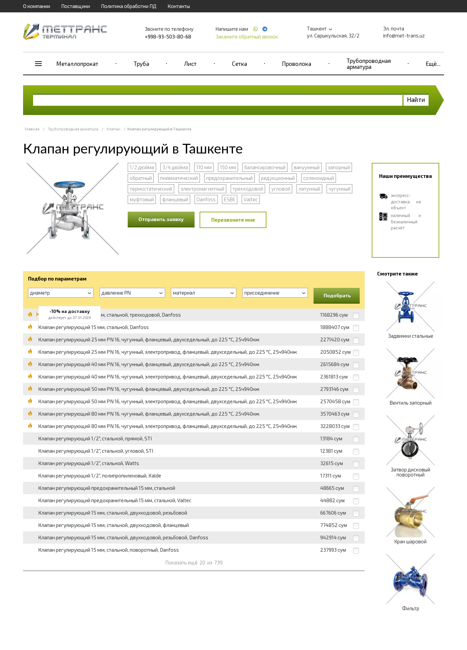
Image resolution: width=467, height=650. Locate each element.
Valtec (251, 199)
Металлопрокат (77, 64)
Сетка (239, 64)
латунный (309, 189)
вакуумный (307, 167)
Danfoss (206, 199)
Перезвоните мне (233, 220)
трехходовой (248, 189)
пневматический (179, 178)
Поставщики (75, 6)
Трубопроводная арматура (369, 64)
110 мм (204, 167)
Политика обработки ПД (128, 6)
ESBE (229, 199)
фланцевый (175, 199)
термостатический (151, 189)
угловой (280, 189)
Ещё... (433, 64)
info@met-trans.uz (404, 35)
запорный (339, 167)
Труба (141, 64)
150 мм (228, 167)
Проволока (296, 64)
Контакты (178, 6)
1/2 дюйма (142, 167)
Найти (416, 99)
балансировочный (264, 167)
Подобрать (337, 295)
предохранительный (229, 178)
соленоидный (318, 178)
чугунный (339, 189)
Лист (190, 64)
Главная (32, 129)
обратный (141, 178)
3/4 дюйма (175, 167)
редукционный (278, 178)
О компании (36, 6)
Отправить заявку (161, 219)
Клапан (113, 129)
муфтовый (142, 199)
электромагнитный (202, 189)
